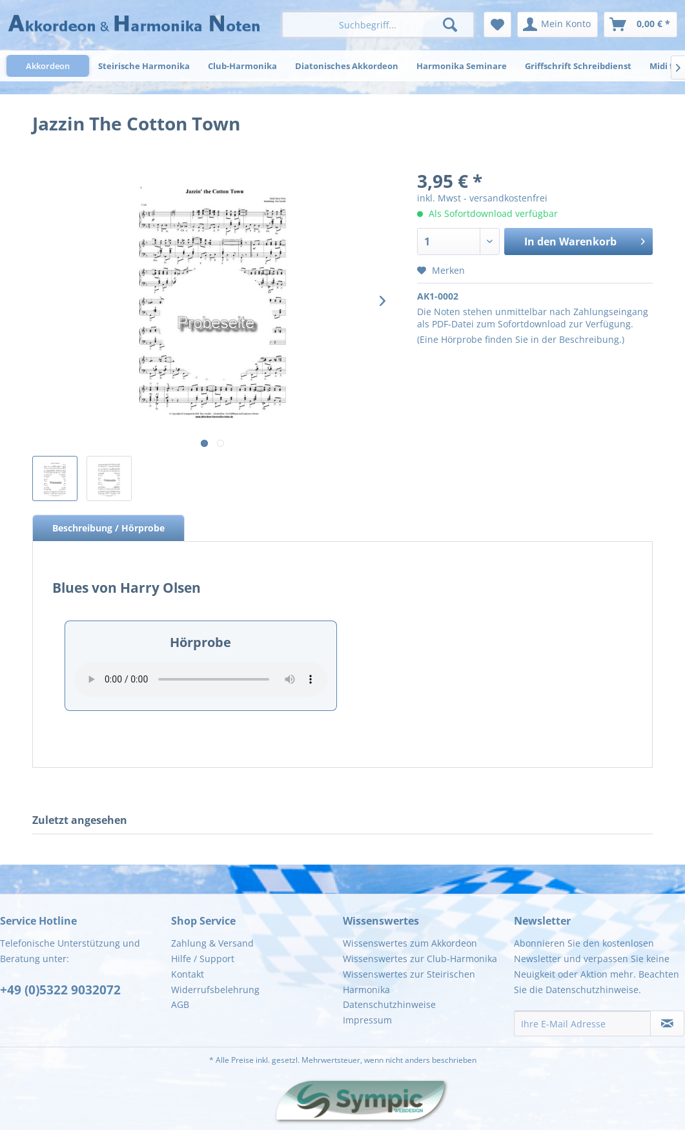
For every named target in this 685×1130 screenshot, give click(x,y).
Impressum (367, 1020)
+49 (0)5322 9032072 (60, 989)
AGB (180, 1004)
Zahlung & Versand (212, 943)
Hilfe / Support (202, 958)
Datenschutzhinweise (389, 1004)
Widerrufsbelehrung (215, 989)
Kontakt (187, 974)
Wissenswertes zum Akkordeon (410, 943)
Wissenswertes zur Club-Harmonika (420, 958)
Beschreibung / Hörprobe (108, 528)
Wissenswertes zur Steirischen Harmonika (409, 982)
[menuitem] (378, 24)
